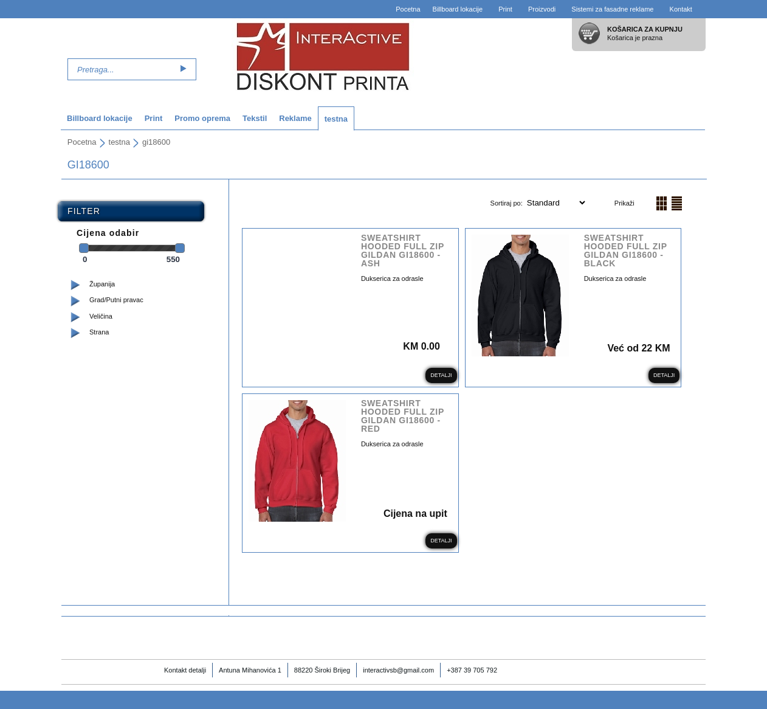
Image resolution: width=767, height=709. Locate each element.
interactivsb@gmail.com (398, 670)
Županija (102, 284)
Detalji (441, 375)
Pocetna (408, 9)
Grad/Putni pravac (116, 299)
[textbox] (122, 69)
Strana (99, 332)
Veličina (100, 316)
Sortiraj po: (507, 203)
